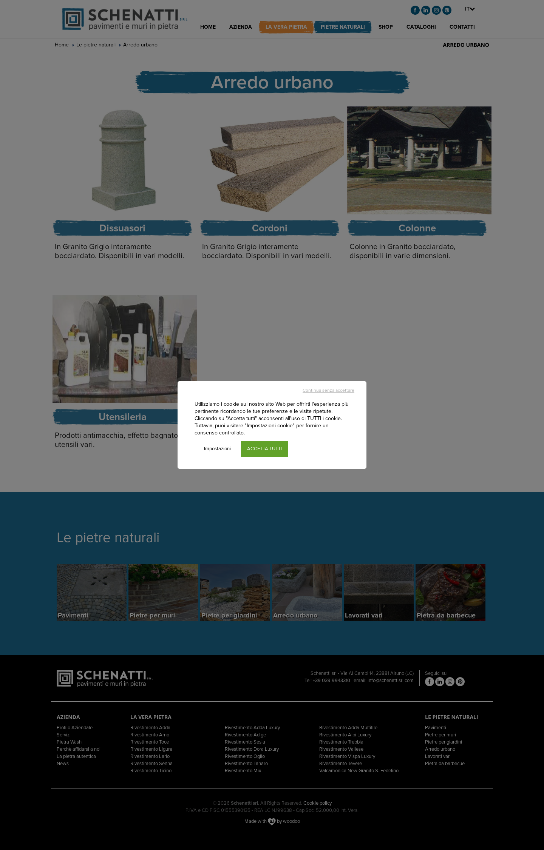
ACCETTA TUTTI (264, 449)
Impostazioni (217, 449)
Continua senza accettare (328, 390)
